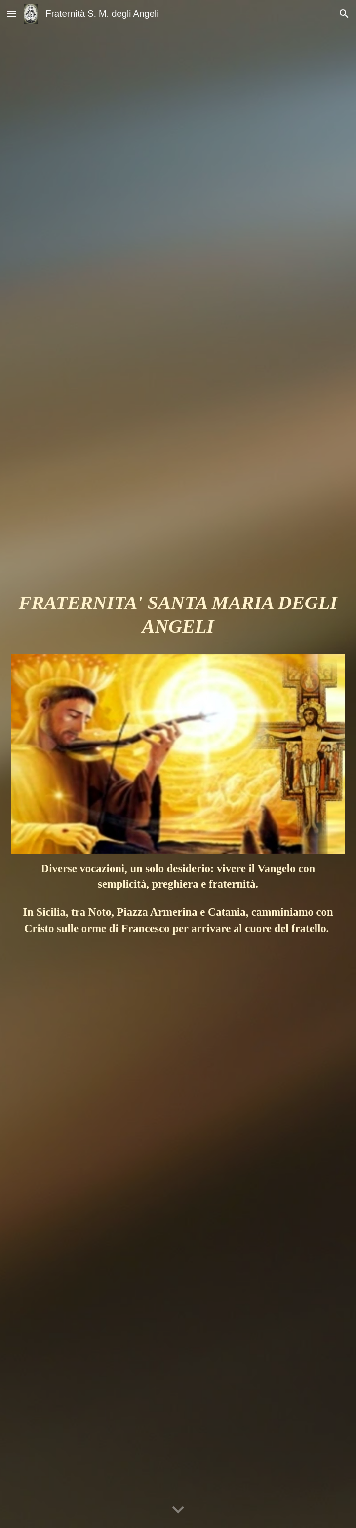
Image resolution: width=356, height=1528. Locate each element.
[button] (12, 13)
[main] (178, 619)
